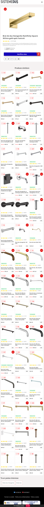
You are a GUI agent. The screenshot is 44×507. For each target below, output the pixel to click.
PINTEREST (25, 492)
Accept (28, 505)
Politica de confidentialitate (22, 497)
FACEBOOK (17, 492)
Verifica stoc (28, 54)
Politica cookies (35, 497)
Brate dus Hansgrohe (8, 483)
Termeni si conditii (9, 497)
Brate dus (19, 483)
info (13, 93)
